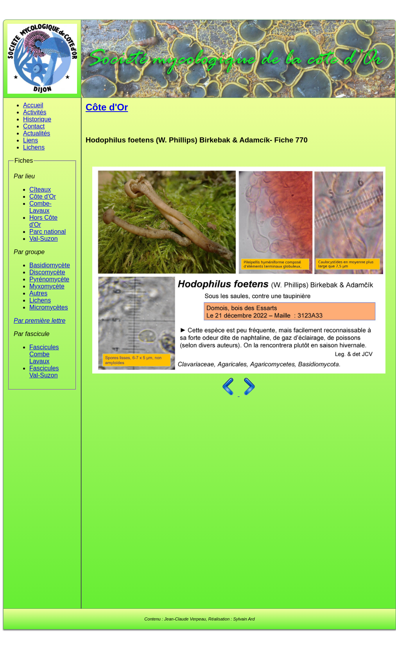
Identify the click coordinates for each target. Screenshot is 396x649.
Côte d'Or (42, 196)
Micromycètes (48, 307)
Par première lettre (40, 320)
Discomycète (47, 272)
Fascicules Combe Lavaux (44, 354)
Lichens (34, 147)
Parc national (47, 231)
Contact (34, 126)
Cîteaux (40, 189)
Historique (37, 119)
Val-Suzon (43, 238)
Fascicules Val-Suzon (44, 372)
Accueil (33, 105)
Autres (38, 293)
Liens (30, 140)
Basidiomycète (49, 265)
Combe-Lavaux (40, 207)
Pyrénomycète (49, 279)
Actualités (36, 133)
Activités (35, 112)
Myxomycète (47, 286)
